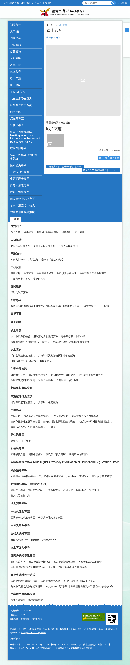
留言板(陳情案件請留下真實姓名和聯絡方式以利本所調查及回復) (46, 306)
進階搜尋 (122, 3)
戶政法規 (33, 259)
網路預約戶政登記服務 (45, 336)
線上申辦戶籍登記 (20, 336)
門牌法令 (53, 427)
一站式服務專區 (20, 511)
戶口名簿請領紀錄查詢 (23, 355)
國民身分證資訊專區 (23, 555)
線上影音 (15, 71)
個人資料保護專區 (38, 375)
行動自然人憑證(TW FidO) (45, 539)
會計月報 (74, 380)
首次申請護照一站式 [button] (22, 205)
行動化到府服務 (19, 292)
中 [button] (127, 30)
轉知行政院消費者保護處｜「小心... (100, 170)
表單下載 (15, 65)
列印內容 (118, 30)
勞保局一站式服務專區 (50, 517)
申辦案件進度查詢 (21, 396)
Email (127, 54)
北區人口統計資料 (20, 246)
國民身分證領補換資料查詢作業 (28, 567)
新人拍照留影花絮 (102, 476)
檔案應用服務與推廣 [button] (22, 212)
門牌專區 (16, 410)
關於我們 (16, 226)
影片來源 (54, 129)
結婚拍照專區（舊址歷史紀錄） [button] (23, 156)
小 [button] (127, 26)
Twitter (127, 46)
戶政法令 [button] (15, 38)
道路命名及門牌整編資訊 (37, 416)
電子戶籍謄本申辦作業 (73, 336)
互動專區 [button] (15, 58)
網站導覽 (14, 3)
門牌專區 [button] (15, 111)
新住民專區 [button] (17, 125)
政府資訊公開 (18, 375)
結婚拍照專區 (19, 470)
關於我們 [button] (15, 24)
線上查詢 (16, 349)
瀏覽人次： (16, 614)
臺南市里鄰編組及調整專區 (25, 421)
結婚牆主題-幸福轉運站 (23, 476)
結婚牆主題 (54, 490)
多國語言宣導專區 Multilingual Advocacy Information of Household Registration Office (25, 136)
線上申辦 (16, 330)
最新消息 (15, 273)
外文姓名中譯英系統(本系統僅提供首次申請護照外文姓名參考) (79, 586)
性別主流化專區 (19, 192)
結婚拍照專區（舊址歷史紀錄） (30, 484)
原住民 (14, 440)
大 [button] (127, 34)
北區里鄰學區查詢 (21, 98)
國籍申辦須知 (35, 454)
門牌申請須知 (61, 416)
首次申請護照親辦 (50, 581)
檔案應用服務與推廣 (23, 594)
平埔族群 (26, 440)
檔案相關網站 (35, 600)
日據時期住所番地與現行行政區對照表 (31, 361)
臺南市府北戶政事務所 (65, 12)
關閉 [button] (16, 219)
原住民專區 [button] (17, 118)
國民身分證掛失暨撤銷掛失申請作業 (30, 342)
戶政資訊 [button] (15, 44)
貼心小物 (71, 476)
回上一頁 (103, 158)
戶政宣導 (28, 273)
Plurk (127, 42)
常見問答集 (39, 278)
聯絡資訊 (66, 232)
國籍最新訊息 (18, 454)
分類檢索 (25, 3)
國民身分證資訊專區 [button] (22, 198)
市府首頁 (37, 3)
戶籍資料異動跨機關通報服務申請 (71, 342)
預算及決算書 (45, 380)
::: (1, 1)
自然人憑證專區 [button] (19, 185)
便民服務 (16, 286)
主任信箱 (104, 306)
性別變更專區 (18, 165)
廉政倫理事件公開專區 (63, 375)
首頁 (5, 3)
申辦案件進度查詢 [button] (21, 105)
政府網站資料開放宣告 (23, 380)
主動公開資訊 (19, 368)
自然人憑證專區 (20, 533)
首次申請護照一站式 (23, 574)
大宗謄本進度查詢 (48, 402)
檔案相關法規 (18, 600)
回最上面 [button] (114, 158)
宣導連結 (84, 476)
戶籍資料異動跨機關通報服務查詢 (56, 355)
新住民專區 (17, 448)
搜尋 (84, 2)
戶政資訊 (16, 267)
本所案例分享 (18, 259)
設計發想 (68, 490)
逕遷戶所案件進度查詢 (23, 402)
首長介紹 (15, 232)
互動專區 (16, 300)
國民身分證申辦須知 (39, 561)
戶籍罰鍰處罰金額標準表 (92, 273)
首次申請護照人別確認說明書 (26, 586)
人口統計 (16, 239)
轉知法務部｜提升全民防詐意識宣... (66, 166)
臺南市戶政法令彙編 (52, 259)
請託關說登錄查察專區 (91, 375)
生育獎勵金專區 (19, 178)
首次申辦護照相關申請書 (24, 581)
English (47, 3)
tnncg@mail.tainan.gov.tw (33, 632)
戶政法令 (16, 253)
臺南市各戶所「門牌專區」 (86, 416)
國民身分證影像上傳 (65, 561)
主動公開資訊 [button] (18, 91)
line (127, 50)
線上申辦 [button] (15, 78)
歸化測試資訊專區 (56, 454)
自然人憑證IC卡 (19, 539)
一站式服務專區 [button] (19, 172)
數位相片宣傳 (18, 561)
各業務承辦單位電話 (47, 232)
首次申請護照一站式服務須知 (79, 581)
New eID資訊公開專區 (91, 561)
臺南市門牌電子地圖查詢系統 (59, 421)
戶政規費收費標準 (66, 273)
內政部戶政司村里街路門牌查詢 (95, 421)
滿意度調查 (90, 306)
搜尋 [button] (113, 3)
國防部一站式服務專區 (23, 517)
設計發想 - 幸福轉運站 (51, 476)
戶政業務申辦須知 (20, 278)
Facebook (127, 38)
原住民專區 (17, 434)
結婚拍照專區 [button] (18, 148)
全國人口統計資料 (68, 246)
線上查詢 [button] (15, 85)
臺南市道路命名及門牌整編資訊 (28, 427)
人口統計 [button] (15, 31)
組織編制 (28, 232)
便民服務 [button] (15, 51)
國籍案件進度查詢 (78, 454)
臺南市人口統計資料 (44, 246)
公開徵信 (61, 380)
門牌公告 (15, 416)
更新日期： (16, 610)
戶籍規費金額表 (45, 273)
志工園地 (79, 232)
